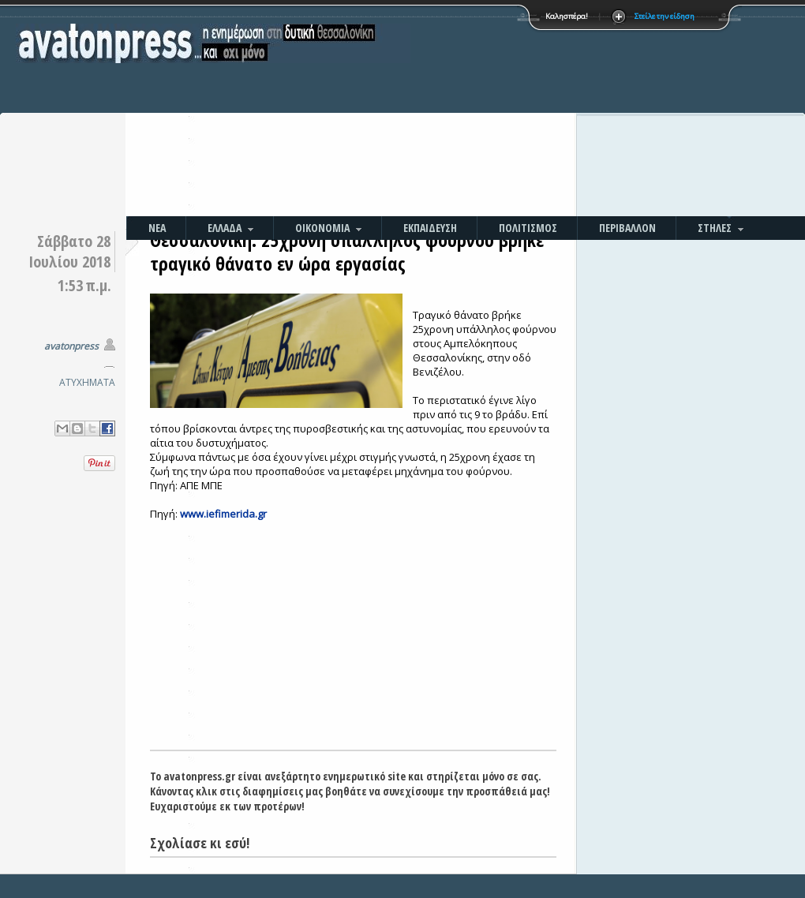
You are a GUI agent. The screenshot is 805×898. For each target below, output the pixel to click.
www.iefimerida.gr (223, 514)
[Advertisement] (502, 110)
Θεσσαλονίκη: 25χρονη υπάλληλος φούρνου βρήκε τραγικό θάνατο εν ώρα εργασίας (347, 251)
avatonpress (71, 346)
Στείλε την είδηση (665, 16)
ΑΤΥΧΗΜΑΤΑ (87, 382)
